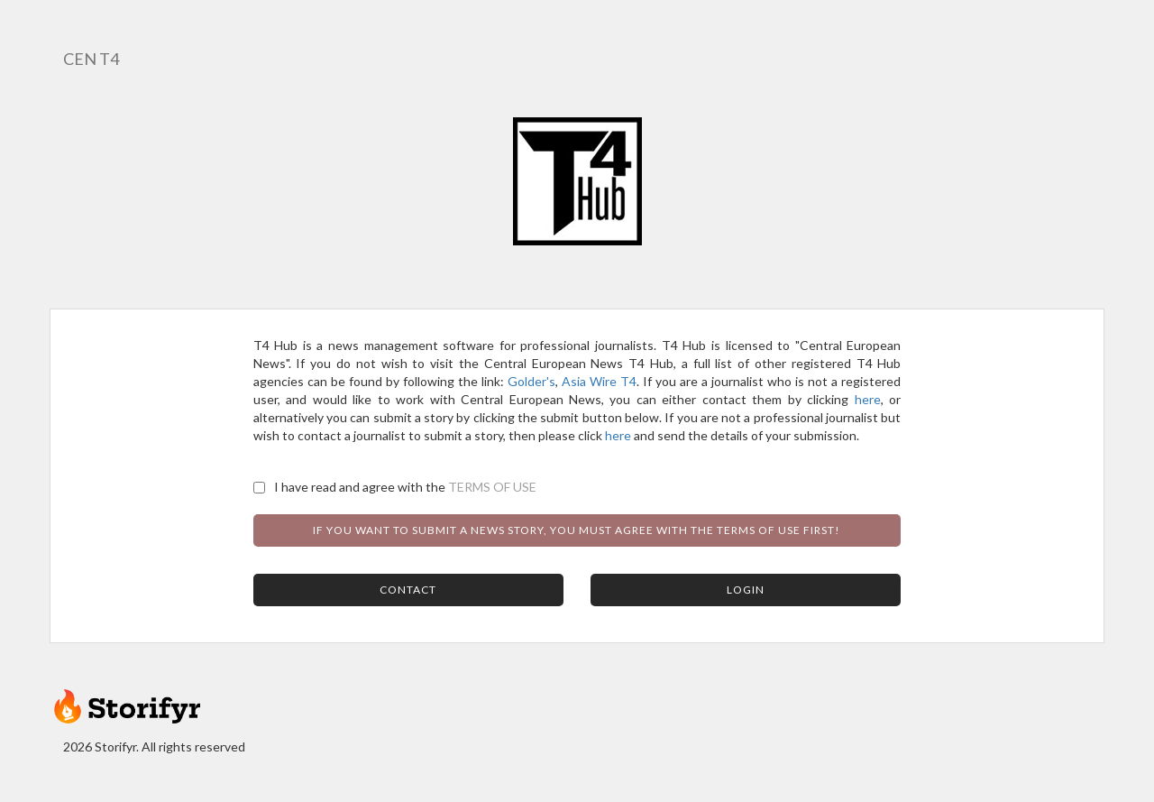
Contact (408, 589)
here (868, 399)
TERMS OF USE (492, 486)
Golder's (531, 381)
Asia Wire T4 (599, 381)
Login (746, 589)
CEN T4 (91, 59)
